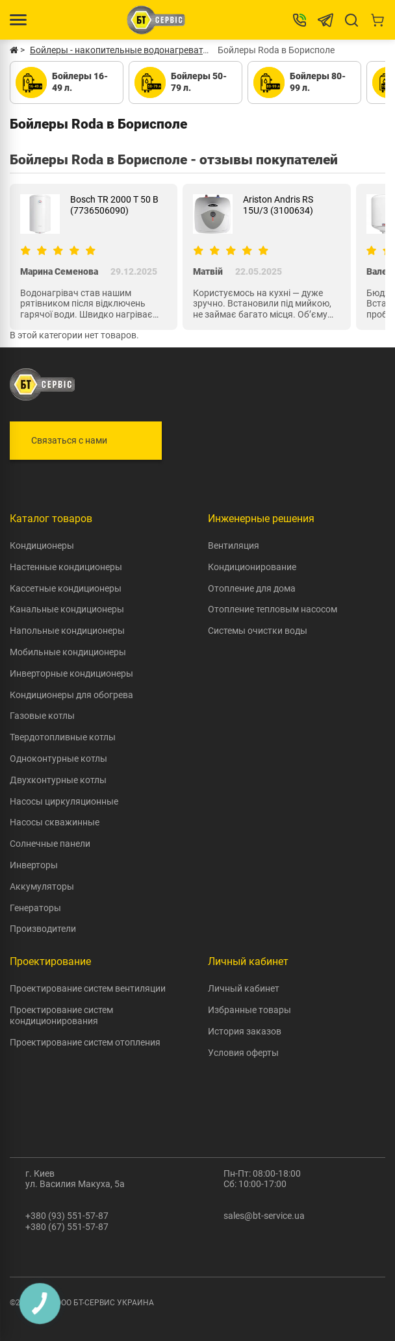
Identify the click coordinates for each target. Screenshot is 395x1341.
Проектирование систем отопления (85, 1042)
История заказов (244, 1031)
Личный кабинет (243, 988)
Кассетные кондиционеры (65, 588)
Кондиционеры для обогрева (71, 695)
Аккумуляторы (42, 886)
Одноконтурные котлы (58, 758)
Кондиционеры (42, 545)
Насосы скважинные (54, 822)
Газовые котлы (42, 715)
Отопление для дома (252, 588)
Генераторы (35, 908)
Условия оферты (243, 1052)
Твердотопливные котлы (63, 737)
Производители (43, 928)
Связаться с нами (69, 440)
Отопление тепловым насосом (272, 609)
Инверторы (34, 865)
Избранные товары (249, 1010)
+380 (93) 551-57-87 (66, 1215)
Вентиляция (233, 545)
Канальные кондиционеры (67, 609)
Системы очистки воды (257, 630)
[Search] (351, 20)
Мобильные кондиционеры (68, 652)
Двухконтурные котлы (58, 780)
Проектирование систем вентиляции (88, 988)
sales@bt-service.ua (264, 1215)
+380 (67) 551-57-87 (66, 1227)
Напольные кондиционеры (67, 630)
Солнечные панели (50, 843)
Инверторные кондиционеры (71, 673)
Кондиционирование (252, 567)
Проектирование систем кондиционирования (61, 1015)
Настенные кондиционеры (66, 567)
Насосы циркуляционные (64, 801)
